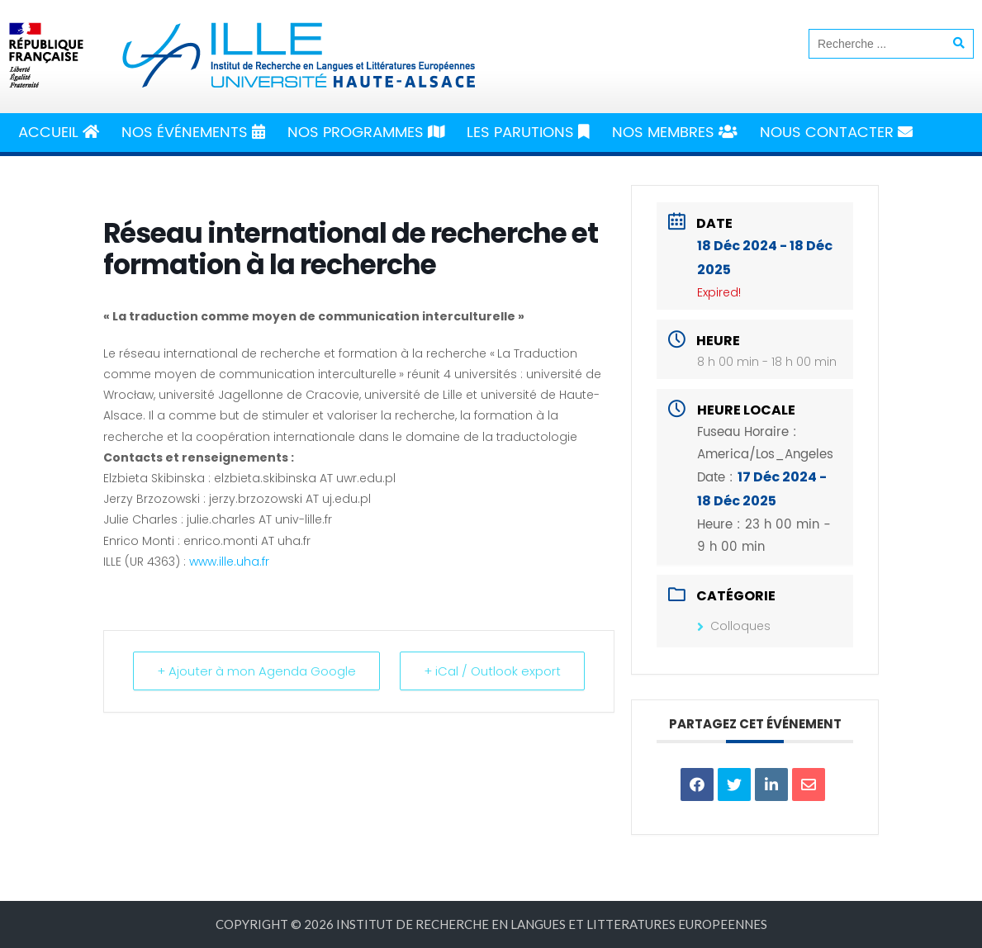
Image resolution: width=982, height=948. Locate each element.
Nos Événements (193, 133)
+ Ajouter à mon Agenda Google (256, 671)
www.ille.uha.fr (229, 561)
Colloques (734, 626)
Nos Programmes (365, 133)
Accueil (58, 133)
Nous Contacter (836, 133)
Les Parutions (528, 133)
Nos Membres (675, 133)
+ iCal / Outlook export (492, 671)
